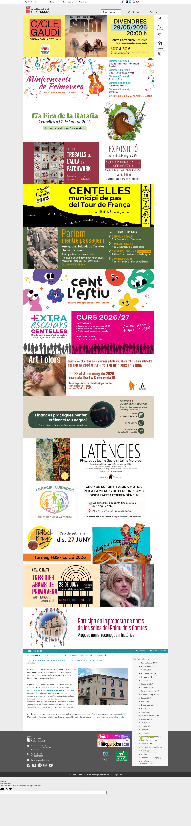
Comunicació (46, 655)
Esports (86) (145, 712)
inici (51, 2)
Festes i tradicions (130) (150, 715)
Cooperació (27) (147, 684)
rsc (159, 54)
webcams (83, 2)
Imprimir (140, 651)
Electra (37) (145, 701)
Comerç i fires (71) (147, 680)
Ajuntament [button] (111, 12)
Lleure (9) (144, 729)
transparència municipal (160, 45)
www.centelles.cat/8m (115, 717)
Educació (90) (146, 698)
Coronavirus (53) (147, 687)
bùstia (160, 36)
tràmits (159, 19)
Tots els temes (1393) (149, 663)
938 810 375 (30, 2)
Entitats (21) (145, 708)
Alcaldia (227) (146, 670)
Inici (28, 655)
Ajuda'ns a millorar (158, 651)
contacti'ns (67, 2)
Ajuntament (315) (147, 666)
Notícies (55, 655)
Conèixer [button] (135, 12)
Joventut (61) (145, 726)
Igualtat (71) (145, 722)
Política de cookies (105, 775)
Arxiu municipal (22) (148, 673)
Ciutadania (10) (146, 677)
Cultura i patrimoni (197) (150, 691)
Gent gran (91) (146, 719)
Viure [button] (155, 12)
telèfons (160, 27)
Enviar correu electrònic (40, 760)
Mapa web (118, 775)
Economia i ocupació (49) (150, 694)
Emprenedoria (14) (148, 705)
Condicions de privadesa (87, 775)
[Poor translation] (9, 789)
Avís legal (72, 775)
